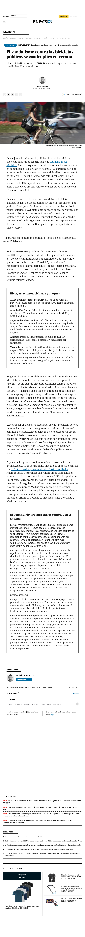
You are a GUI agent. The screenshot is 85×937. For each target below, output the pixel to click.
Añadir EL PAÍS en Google (73, 94)
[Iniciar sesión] (75, 16)
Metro (52, 38)
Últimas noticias (65, 38)
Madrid (9, 32)
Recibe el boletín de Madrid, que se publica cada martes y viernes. (31, 687)
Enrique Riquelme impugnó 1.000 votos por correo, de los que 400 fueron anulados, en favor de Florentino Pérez (43, 841)
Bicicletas (42, 704)
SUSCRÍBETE (63, 16)
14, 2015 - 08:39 (45, 89)
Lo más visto (8, 832)
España (5, 38)
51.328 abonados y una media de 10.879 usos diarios (39, 469)
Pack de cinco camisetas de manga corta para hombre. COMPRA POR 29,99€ (22, 907)
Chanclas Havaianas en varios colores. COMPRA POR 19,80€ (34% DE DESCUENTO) (71, 876)
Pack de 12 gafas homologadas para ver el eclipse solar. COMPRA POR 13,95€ (71, 900)
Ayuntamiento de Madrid (32, 38)
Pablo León (42, 86)
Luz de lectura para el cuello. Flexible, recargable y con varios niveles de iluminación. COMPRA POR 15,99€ (71, 889)
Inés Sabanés (18, 704)
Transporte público (30, 704)
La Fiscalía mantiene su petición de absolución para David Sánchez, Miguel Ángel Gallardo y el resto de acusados (43, 845)
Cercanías (45, 38)
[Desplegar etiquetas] (77, 703)
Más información (13, 714)
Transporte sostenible (54, 704)
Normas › (76, 693)
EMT (57, 38)
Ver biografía (24, 679)
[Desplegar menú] (5, 21)
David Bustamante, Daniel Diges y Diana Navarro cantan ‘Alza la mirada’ (48, 45)
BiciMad (9, 704)
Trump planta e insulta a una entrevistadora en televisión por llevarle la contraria (32, 837)
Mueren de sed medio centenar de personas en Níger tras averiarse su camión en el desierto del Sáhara (39, 849)
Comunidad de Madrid (16, 38)
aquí (52, 714)
